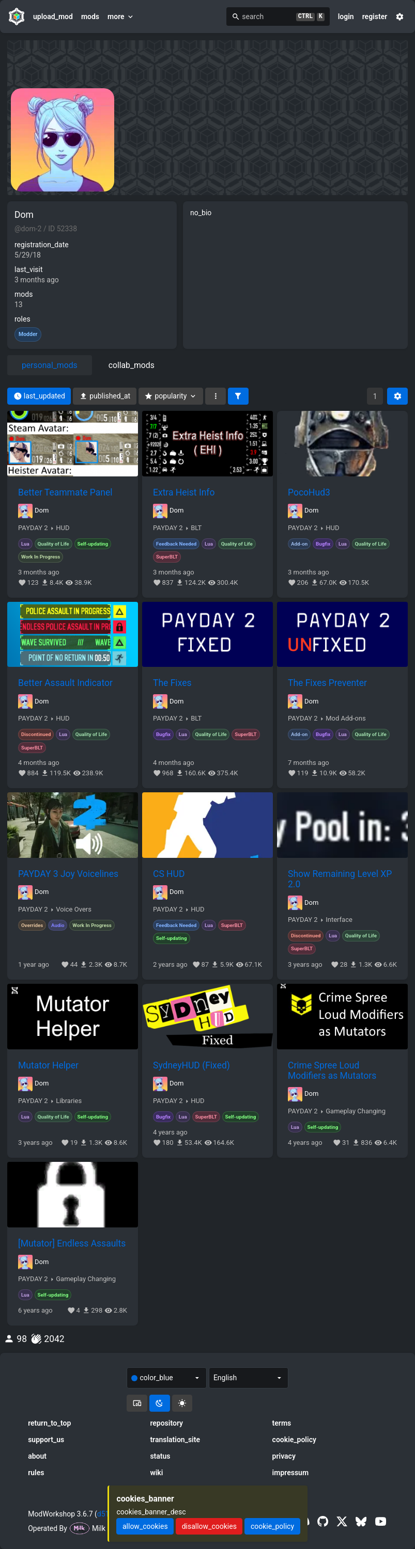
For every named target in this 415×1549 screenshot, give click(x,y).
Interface (339, 919)
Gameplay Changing (356, 1111)
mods (90, 16)
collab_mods (132, 365)
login (346, 16)
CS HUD (169, 874)
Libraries (69, 1101)
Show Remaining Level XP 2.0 (340, 879)
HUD (62, 528)
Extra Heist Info (183, 492)
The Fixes (172, 683)
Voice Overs (73, 909)
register (375, 16)
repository (166, 1423)
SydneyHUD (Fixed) (191, 1065)
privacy (284, 1456)
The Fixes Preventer (327, 683)
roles (22, 319)
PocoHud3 (309, 492)
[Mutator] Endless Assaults (72, 1243)
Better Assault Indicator (65, 683)
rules (36, 1472)
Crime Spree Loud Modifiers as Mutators (332, 1070)
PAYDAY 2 (33, 528)
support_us (46, 1439)
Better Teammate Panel (65, 492)
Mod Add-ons (345, 718)
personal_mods (50, 365)
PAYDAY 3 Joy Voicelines (68, 874)
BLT (196, 528)
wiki (156, 1472)
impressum (290, 1472)
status (160, 1456)
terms (281, 1423)
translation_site (175, 1439)
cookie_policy (294, 1439)
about (37, 1456)
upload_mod (53, 16)
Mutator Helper (48, 1065)
